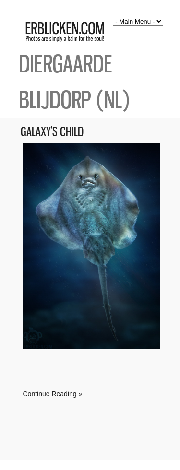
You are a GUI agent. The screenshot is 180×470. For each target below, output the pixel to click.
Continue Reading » (53, 394)
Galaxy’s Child (52, 131)
